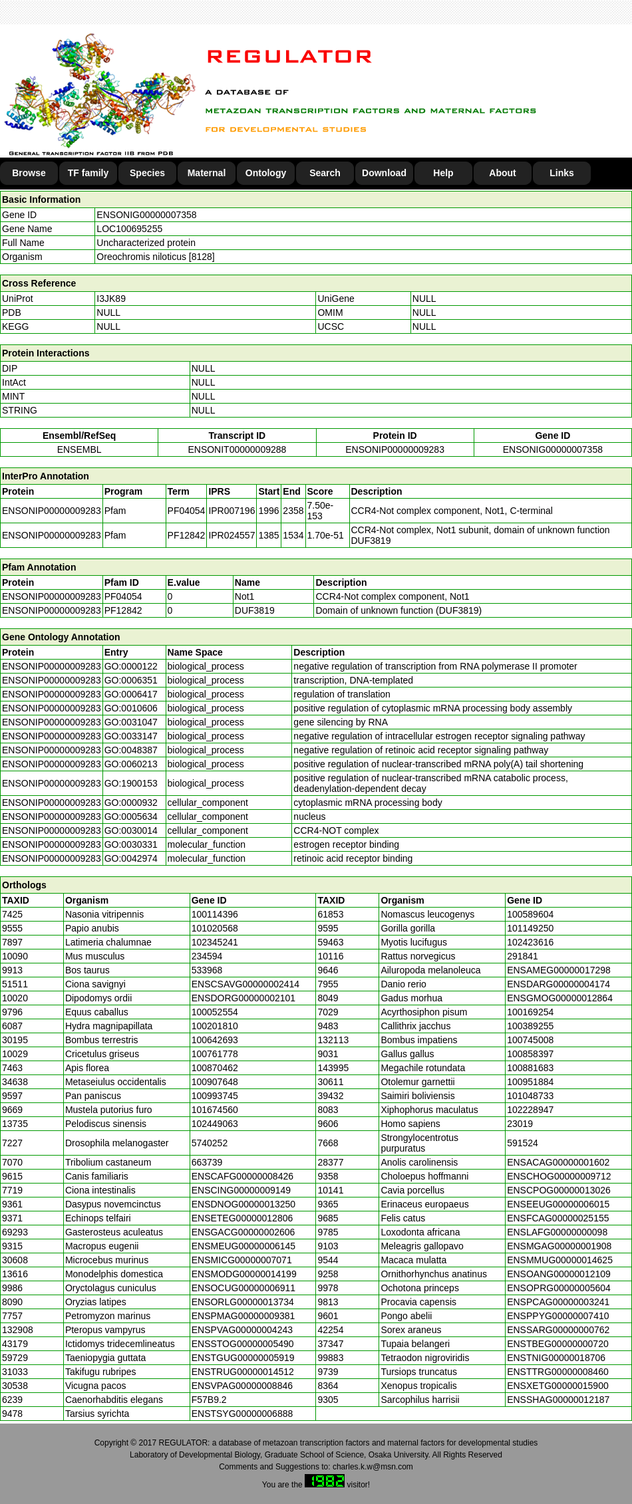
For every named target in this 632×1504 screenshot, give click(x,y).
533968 (207, 970)
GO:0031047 (131, 722)
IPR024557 (231, 535)
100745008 (530, 1040)
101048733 (530, 1095)
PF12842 (123, 610)
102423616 (530, 942)
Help (443, 173)
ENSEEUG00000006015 (558, 1204)
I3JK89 (111, 298)
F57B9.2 (209, 1399)
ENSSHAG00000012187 (558, 1399)
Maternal (207, 173)
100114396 (215, 914)
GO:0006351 (131, 680)
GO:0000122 (131, 666)
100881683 (530, 1068)
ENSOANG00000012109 (559, 1274)
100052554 (215, 1012)
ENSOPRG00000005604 (559, 1288)
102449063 (215, 1123)
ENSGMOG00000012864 (560, 998)
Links (562, 173)
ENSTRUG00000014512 (243, 1371)
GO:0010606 (131, 708)
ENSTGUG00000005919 (243, 1357)
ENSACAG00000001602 (558, 1162)
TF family (88, 173)
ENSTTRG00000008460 (558, 1371)
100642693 (215, 1040)
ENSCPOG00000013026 (559, 1190)
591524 (522, 1143)
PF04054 (123, 596)
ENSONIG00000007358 (146, 214)
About (502, 173)
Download (384, 173)
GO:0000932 (131, 802)
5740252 (210, 1143)
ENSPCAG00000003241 (558, 1302)
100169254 (530, 1012)
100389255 (530, 1026)
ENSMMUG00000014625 (560, 1260)
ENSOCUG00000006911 (243, 1288)
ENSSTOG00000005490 (243, 1343)
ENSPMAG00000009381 (243, 1316)
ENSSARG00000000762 (558, 1329)
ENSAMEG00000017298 (559, 970)
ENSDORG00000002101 (243, 998)
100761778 (215, 1054)
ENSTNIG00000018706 (556, 1357)
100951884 (530, 1081)
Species (147, 173)
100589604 (530, 914)
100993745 (215, 1095)
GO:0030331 (131, 844)
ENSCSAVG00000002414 (245, 984)
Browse (29, 173)
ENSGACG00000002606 (243, 1232)
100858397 (530, 1054)
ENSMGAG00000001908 (559, 1246)
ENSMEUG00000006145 (243, 1246)
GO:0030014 (131, 830)
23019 (520, 1123)
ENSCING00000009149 (241, 1190)
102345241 (215, 942)
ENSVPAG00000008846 (242, 1385)
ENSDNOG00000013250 (243, 1204)
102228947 (530, 1109)
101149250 (530, 928)
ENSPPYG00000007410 (558, 1316)
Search (325, 173)
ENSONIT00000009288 (237, 449)
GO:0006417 (131, 694)
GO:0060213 (131, 764)
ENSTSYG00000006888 (242, 1413)
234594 (207, 956)
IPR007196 (231, 510)
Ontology (265, 173)
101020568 (215, 928)
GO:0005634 (131, 816)
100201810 (215, 1026)
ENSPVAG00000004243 (242, 1329)
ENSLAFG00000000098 (557, 1232)
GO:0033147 (131, 736)
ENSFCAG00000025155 (558, 1218)
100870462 (215, 1068)
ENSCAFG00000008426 (242, 1176)
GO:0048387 (131, 750)
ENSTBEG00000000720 (558, 1343)
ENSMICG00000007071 (242, 1260)
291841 (522, 956)
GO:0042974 (131, 858)
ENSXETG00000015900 (558, 1385)
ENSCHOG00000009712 (559, 1176)
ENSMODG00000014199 (244, 1274)
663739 (207, 1162)
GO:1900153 (131, 783)
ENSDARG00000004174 (558, 984)
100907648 (215, 1081)
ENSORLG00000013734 (243, 1302)
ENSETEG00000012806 (242, 1218)
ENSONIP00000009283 (394, 449)
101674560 (215, 1109)
